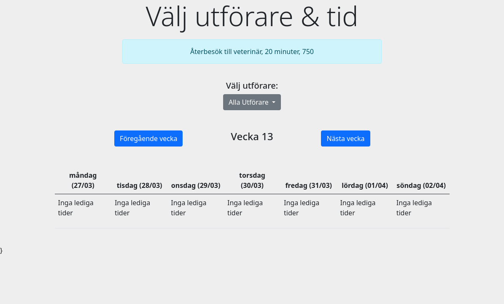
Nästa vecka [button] (345, 138)
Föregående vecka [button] (148, 138)
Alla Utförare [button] (249, 102)
